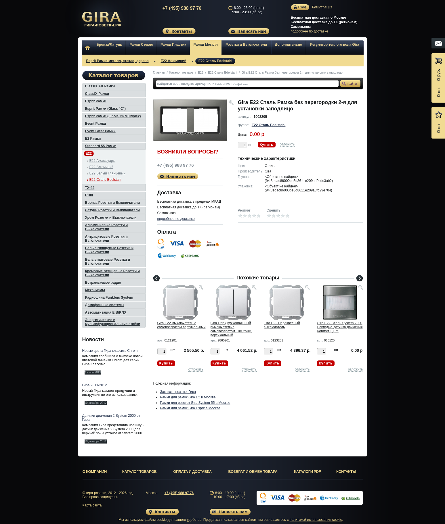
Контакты (346, 471)
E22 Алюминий (173, 61)
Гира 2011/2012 (94, 385)
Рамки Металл (206, 45)
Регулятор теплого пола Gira (334, 45)
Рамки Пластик (173, 45)
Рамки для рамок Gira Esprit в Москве (190, 408)
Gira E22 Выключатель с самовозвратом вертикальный (181, 325)
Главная (159, 72)
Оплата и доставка (192, 471)
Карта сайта (92, 505)
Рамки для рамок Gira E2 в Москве (188, 397)
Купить (267, 145)
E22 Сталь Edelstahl (215, 61)
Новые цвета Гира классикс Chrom (110, 351)
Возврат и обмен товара (253, 471)
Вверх (385, 506)
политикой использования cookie (316, 520)
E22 (201, 72)
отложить (287, 144)
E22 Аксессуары (102, 161)
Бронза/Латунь (109, 45)
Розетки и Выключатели (246, 45)
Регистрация (322, 7)
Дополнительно (288, 45)
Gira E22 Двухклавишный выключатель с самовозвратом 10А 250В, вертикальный (231, 329)
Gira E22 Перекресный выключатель (282, 325)
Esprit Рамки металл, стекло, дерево (117, 61)
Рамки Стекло (141, 45)
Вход (302, 7)
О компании (95, 471)
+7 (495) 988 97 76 (176, 8)
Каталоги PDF (307, 471)
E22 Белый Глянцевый (107, 173)
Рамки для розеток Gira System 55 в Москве (195, 403)
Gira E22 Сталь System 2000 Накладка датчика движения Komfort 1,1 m (340, 327)
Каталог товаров (181, 72)
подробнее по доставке (309, 31)
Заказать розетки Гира (178, 392)
